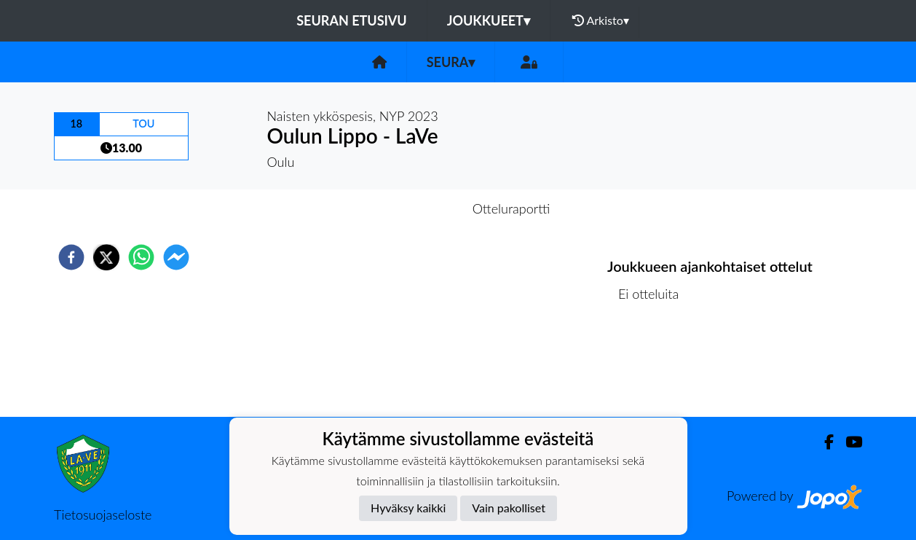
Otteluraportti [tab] (511, 208)
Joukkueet (488, 20)
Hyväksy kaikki (408, 507)
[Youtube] (848, 442)
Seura (451, 62)
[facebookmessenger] (176, 257)
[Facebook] (823, 442)
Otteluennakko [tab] (407, 208)
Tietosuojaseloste (102, 514)
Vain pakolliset (508, 507)
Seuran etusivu (351, 20)
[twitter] (106, 257)
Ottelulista (654, 368)
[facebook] (71, 257)
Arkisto (600, 20)
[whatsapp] (141, 257)
